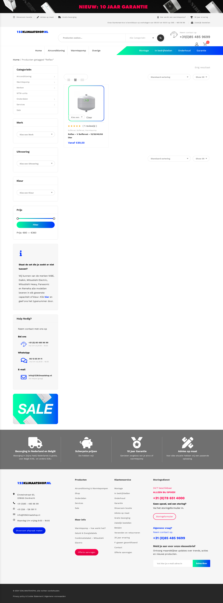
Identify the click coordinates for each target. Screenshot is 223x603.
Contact (118, 547)
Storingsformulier (164, 516)
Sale (19, 110)
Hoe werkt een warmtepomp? (171, 17)
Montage (144, 50)
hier (47, 296)
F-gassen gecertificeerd (125, 542)
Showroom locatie (22, 17)
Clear (89, 117)
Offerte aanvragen (86, 552)
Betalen (118, 527)
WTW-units (22, 93)
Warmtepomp (78, 50)
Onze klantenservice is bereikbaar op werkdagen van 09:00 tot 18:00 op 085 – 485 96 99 (146, 23)
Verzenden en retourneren (127, 532)
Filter (35, 224)
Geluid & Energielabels (86, 533)
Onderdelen (22, 99)
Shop (77, 493)
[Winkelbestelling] (169, 77)
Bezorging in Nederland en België (35, 451)
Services (21, 104)
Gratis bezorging (67, 17)
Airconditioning (56, 50)
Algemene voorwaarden (55, 596)
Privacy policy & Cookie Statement (28, 596)
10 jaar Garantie (137, 451)
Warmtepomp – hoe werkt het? (90, 528)
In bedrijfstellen (163, 50)
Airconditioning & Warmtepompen (91, 488)
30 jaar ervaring (199, 17)
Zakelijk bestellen (200, 22)
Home (38, 50)
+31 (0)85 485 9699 (169, 538)
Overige (96, 50)
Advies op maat (45, 17)
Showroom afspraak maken (29, 530)
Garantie (201, 50)
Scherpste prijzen (86, 451)
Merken (20, 87)
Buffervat (72, 130)
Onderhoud (184, 50)
